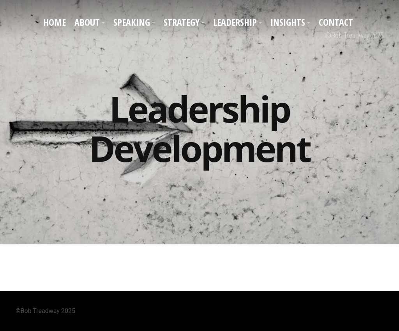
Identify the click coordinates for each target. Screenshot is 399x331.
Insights (287, 22)
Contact (336, 22)
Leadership (235, 22)
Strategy (182, 22)
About (87, 22)
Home (54, 22)
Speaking (131, 22)
